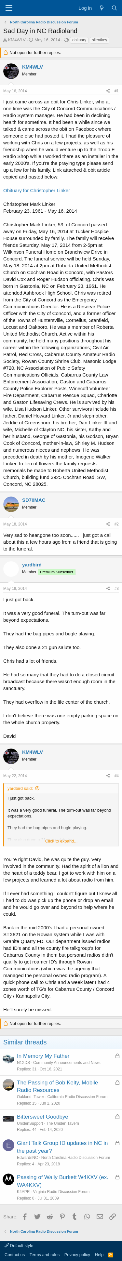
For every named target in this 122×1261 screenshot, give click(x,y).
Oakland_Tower (30, 1097)
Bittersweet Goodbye (42, 1117)
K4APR (23, 1191)
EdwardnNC (27, 1157)
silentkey (99, 40)
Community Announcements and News (67, 1062)
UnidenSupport (30, 1123)
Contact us (15, 1254)
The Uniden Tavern (62, 1123)
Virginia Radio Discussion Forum (61, 1191)
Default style (19, 1245)
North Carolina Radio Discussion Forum (75, 1157)
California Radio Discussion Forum (77, 1097)
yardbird (32, 564)
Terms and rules (45, 1254)
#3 (117, 588)
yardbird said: (20, 788)
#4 (117, 776)
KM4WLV (17, 39)
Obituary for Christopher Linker (36, 190)
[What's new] (101, 8)
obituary (79, 40)
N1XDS (23, 1062)
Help (99, 1254)
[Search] (114, 8)
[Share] (108, 91)
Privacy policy (77, 1254)
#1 (117, 91)
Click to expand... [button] (61, 841)
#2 (117, 524)
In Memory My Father (43, 1056)
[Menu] (9, 8)
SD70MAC (34, 500)
